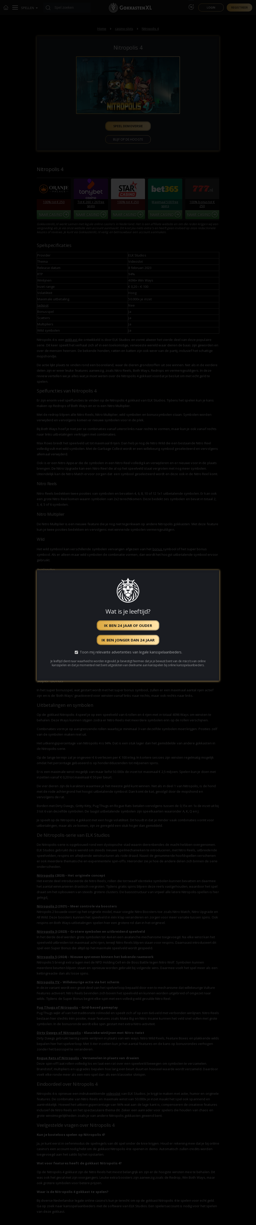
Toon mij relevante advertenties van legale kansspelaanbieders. (131, 652)
